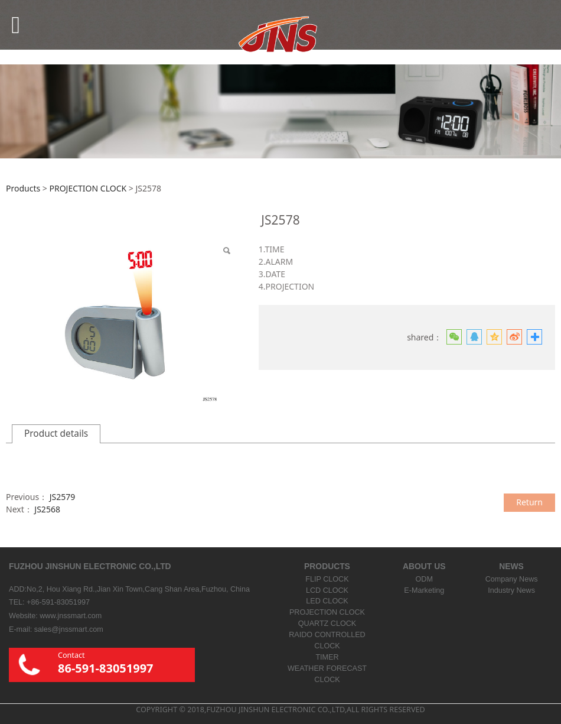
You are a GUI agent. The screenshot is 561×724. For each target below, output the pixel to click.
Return (529, 502)
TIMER (326, 657)
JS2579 (63, 496)
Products (23, 188)
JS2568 (47, 509)
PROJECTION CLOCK (87, 188)
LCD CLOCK (327, 590)
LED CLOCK (327, 601)
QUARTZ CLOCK (327, 623)
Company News (511, 579)
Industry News (511, 590)
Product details (56, 433)
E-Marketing (424, 590)
